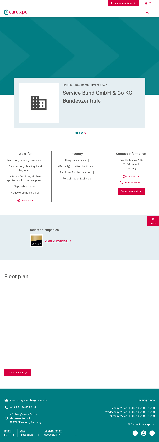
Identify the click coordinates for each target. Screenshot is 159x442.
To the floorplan (15, 355)
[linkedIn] (152, 416)
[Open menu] (153, 12)
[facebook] (135, 416)
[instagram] (143, 416)
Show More (25, 183)
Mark (153, 220)
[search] (147, 12)
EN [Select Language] (147, 3)
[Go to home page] (21, 13)
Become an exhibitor (122, 3)
